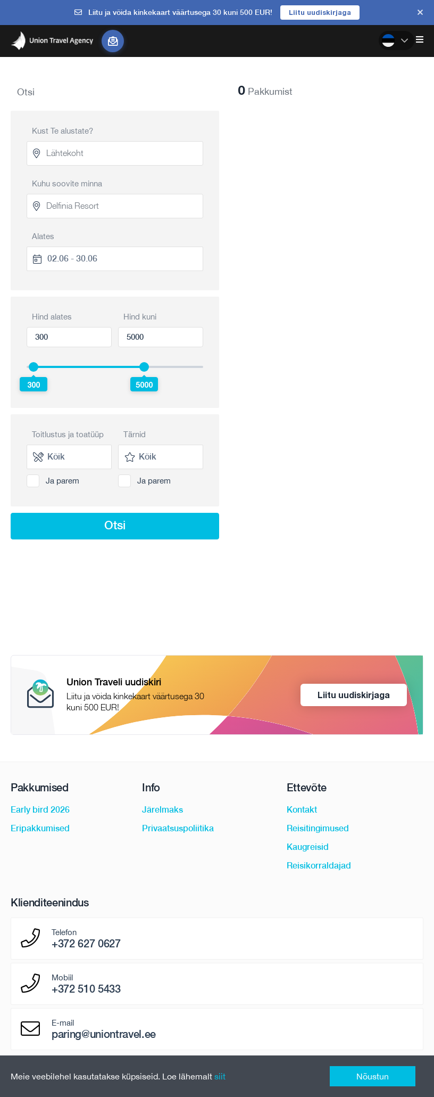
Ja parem (62, 480)
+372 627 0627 (86, 943)
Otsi (115, 525)
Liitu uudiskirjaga (320, 12)
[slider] (33, 367)
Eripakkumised (40, 828)
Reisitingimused (318, 828)
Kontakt (302, 810)
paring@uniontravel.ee (104, 1034)
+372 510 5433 (86, 989)
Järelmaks (162, 810)
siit (220, 1076)
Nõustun (372, 1076)
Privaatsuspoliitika (178, 828)
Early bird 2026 (40, 810)
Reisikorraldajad (319, 866)
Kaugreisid (308, 847)
